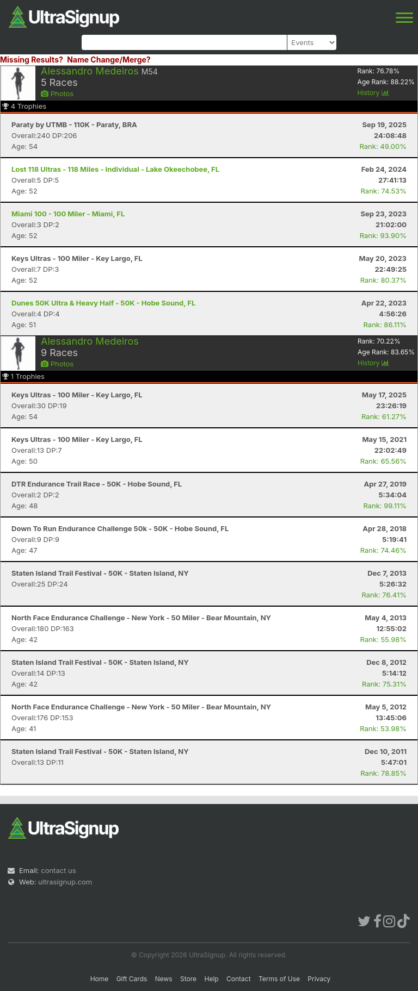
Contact (238, 979)
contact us (58, 870)
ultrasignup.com (65, 881)
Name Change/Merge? (109, 59)
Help (211, 979)
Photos (57, 93)
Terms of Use (279, 979)
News (164, 979)
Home (99, 979)
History (373, 93)
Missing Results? (31, 59)
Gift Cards (131, 979)
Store (188, 979)
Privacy (319, 979)
